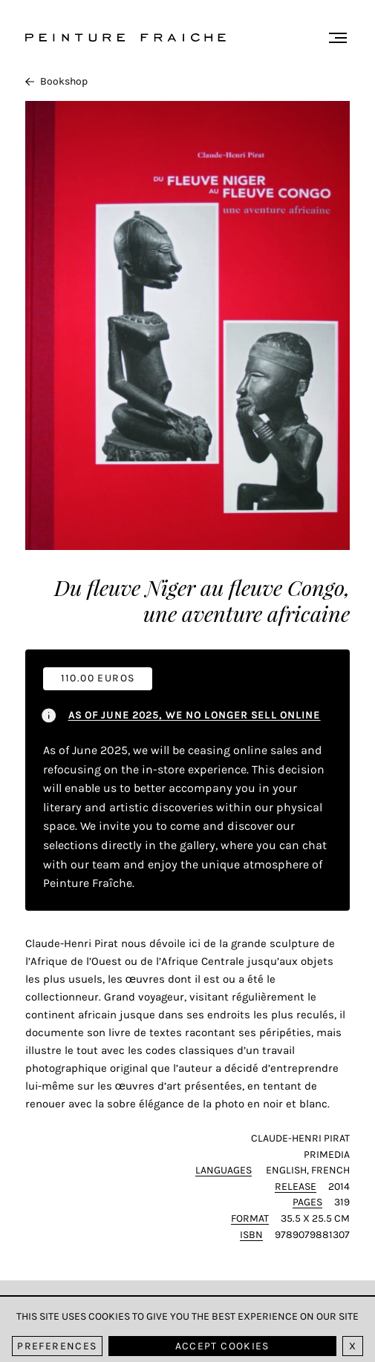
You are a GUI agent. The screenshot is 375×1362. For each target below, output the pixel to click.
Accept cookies (222, 1346)
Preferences (57, 1346)
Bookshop (56, 81)
